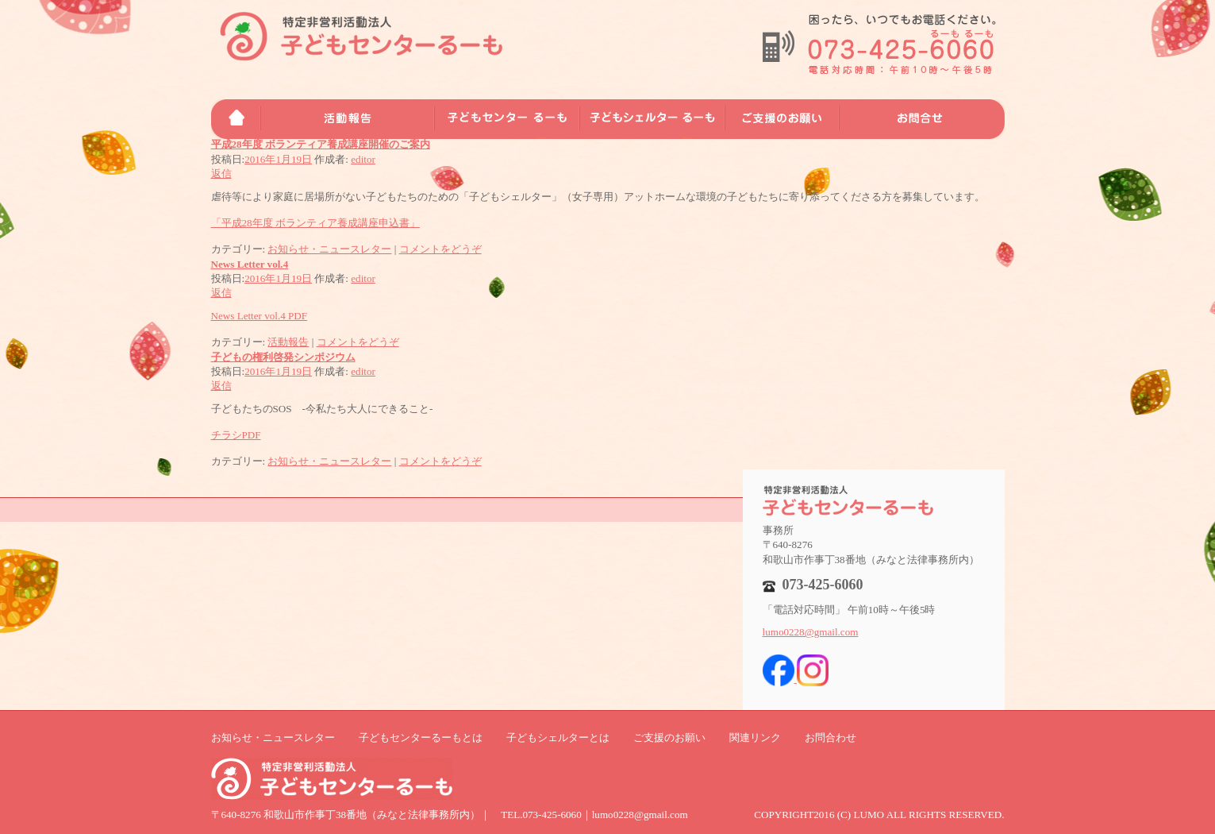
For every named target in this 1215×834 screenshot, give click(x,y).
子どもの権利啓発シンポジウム (283, 357)
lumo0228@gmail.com (811, 632)
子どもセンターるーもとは (421, 737)
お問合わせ (830, 737)
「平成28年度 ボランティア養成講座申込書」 (315, 223)
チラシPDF (236, 435)
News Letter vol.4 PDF (259, 316)
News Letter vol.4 (250, 264)
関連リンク (755, 737)
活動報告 (288, 342)
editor (363, 159)
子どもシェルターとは (557, 737)
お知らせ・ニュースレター (329, 249)
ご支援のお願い (669, 737)
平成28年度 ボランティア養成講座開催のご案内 (320, 144)
